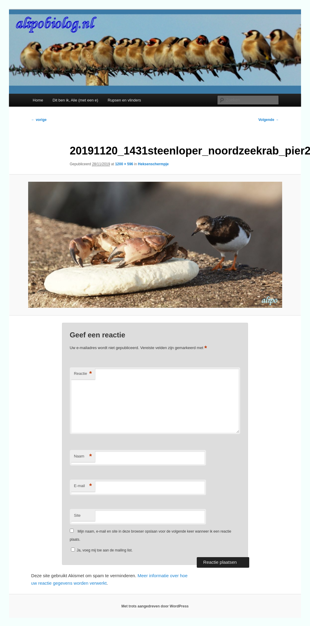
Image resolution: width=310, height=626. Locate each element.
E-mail (83, 486)
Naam (83, 456)
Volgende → (268, 120)
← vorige (38, 120)
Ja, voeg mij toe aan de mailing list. (102, 550)
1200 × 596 (124, 164)
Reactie (83, 373)
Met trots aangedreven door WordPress (155, 606)
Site (77, 515)
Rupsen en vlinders (124, 100)
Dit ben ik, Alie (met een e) (75, 100)
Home (38, 100)
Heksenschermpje (153, 164)
